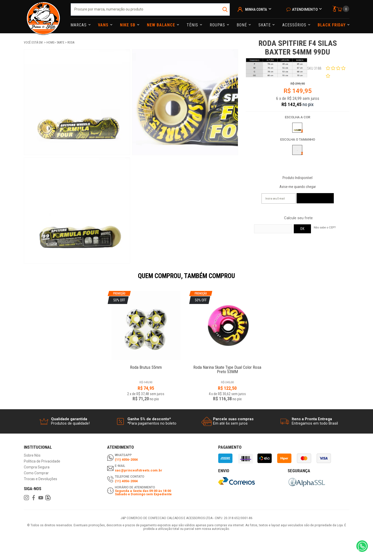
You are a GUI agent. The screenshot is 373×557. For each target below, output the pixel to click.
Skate (265, 25)
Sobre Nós (32, 455)
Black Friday (332, 25)
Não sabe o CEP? (325, 227)
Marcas (79, 25)
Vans (104, 25)
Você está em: (34, 42)
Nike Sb (128, 25)
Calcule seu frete (298, 218)
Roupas (218, 25)
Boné (242, 25)
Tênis (193, 25)
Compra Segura (36, 467)
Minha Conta (256, 9)
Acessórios (295, 25)
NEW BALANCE (161, 25)
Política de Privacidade (42, 461)
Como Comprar (36, 473)
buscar (225, 9)
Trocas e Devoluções (40, 479)
